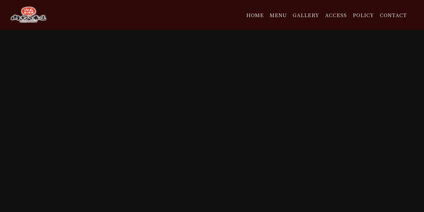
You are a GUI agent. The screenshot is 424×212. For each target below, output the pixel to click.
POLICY (363, 15)
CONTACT (393, 15)
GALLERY (306, 15)
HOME (255, 15)
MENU (278, 15)
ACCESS (336, 15)
